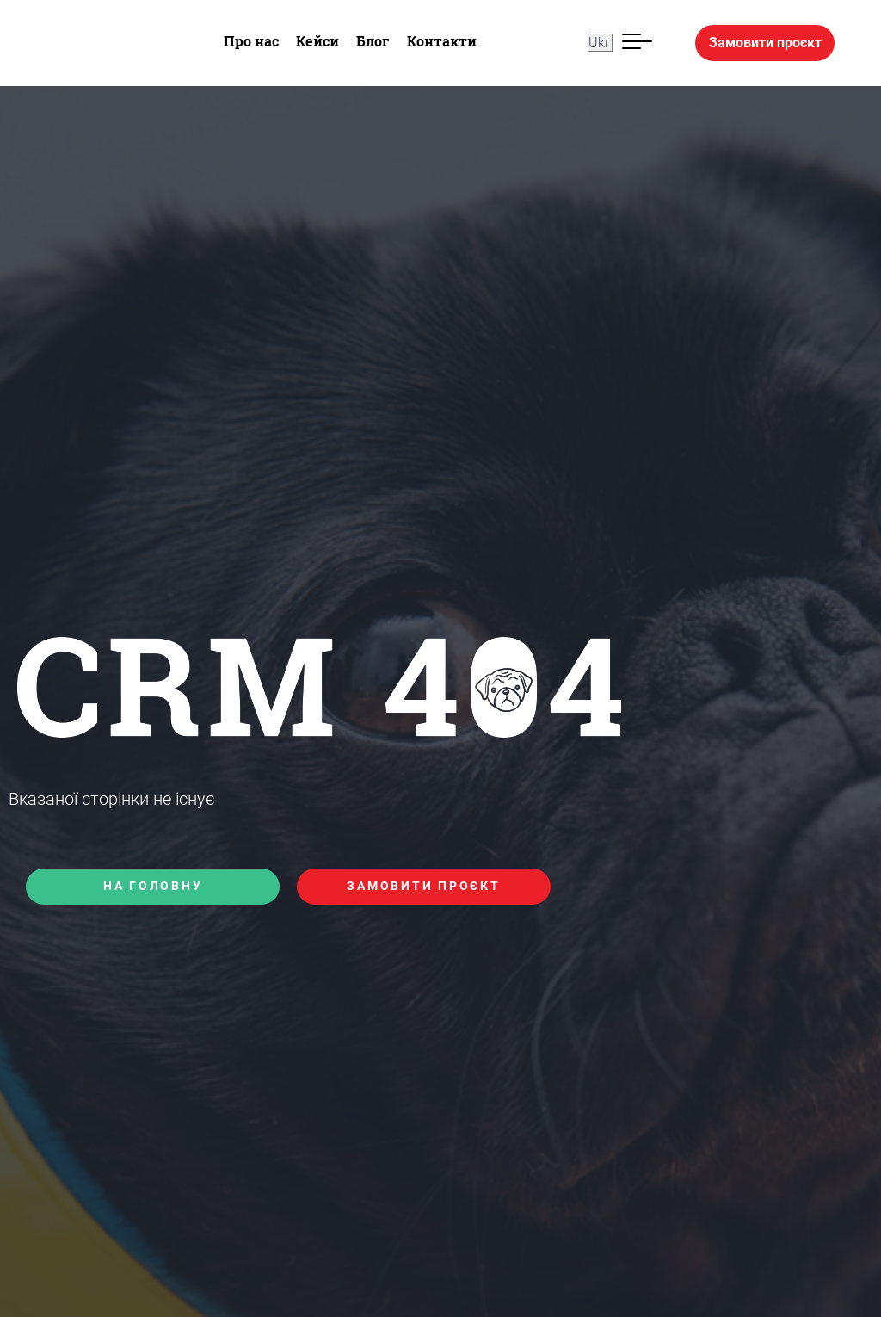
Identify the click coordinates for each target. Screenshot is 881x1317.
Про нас (251, 41)
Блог (373, 41)
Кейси (317, 41)
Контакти (442, 41)
